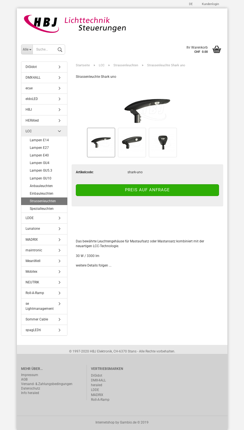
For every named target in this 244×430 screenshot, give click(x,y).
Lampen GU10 (40, 178)
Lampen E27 (39, 148)
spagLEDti (33, 330)
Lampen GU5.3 (41, 170)
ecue (29, 88)
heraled (96, 385)
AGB (24, 379)
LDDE (30, 218)
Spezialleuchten (42, 209)
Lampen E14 (39, 140)
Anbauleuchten (41, 186)
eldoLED (32, 99)
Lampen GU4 (39, 163)
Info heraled (30, 393)
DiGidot (31, 67)
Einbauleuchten (41, 193)
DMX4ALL (33, 77)
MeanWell (33, 261)
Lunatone (33, 229)
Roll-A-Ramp (35, 293)
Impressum (29, 375)
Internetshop (105, 422)
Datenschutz (30, 388)
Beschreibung (97, 222)
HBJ (29, 110)
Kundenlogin (210, 4)
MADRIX (32, 240)
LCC (29, 131)
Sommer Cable (37, 319)
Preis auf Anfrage (147, 189)
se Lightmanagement (40, 306)
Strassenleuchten (43, 201)
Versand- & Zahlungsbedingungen (46, 384)
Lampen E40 (39, 155)
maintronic (34, 250)
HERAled (32, 120)
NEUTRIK (32, 282)
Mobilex (31, 272)
